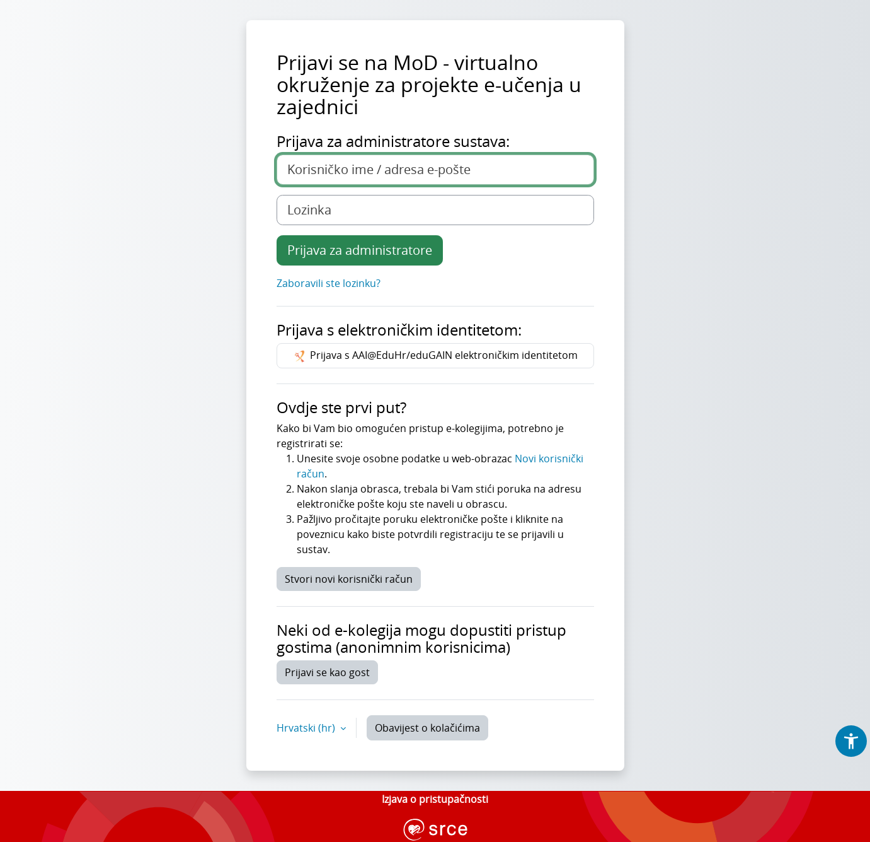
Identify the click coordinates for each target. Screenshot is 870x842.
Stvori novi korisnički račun (349, 579)
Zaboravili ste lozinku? (329, 283)
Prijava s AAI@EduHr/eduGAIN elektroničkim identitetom (435, 356)
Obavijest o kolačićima (427, 728)
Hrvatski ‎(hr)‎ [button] (307, 728)
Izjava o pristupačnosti (435, 799)
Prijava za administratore (359, 250)
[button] (851, 741)
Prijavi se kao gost (327, 672)
